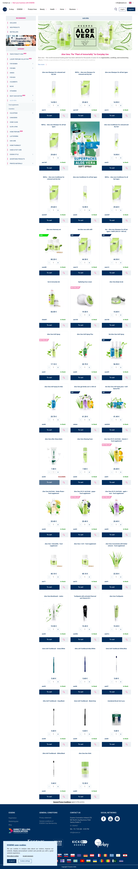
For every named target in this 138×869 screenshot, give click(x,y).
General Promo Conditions (62, 802)
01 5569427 (74, 826)
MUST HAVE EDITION (17, 96)
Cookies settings (28, 861)
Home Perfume (16, 132)
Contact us (6, 3)
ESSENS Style (14, 154)
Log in (122, 9)
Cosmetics (11, 109)
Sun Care (13, 141)
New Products (15, 27)
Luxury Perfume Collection (21, 59)
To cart (49, 116)
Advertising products (17, 159)
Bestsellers (14, 32)
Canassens (13, 117)
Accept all (12, 861)
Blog (10, 825)
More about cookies (13, 855)
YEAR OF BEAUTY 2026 (18, 54)
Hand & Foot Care (16, 150)
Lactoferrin (14, 136)
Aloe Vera (13, 100)
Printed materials (16, 163)
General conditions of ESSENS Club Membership (48, 822)
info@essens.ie (121, 3)
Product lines (32, 9)
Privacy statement (45, 818)
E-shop (11, 9)
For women (13, 63)
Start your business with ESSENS (23, 3)
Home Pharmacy (15, 145)
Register (131, 9)
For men (12, 68)
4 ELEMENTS (13, 82)
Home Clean (14, 122)
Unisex (12, 73)
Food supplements (14, 105)
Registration (13, 818)
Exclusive (13, 23)
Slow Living (14, 126)
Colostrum (13, 113)
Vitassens (13, 91)
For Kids (12, 77)
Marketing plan (13, 821)
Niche (12, 86)
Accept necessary (31, 855)
